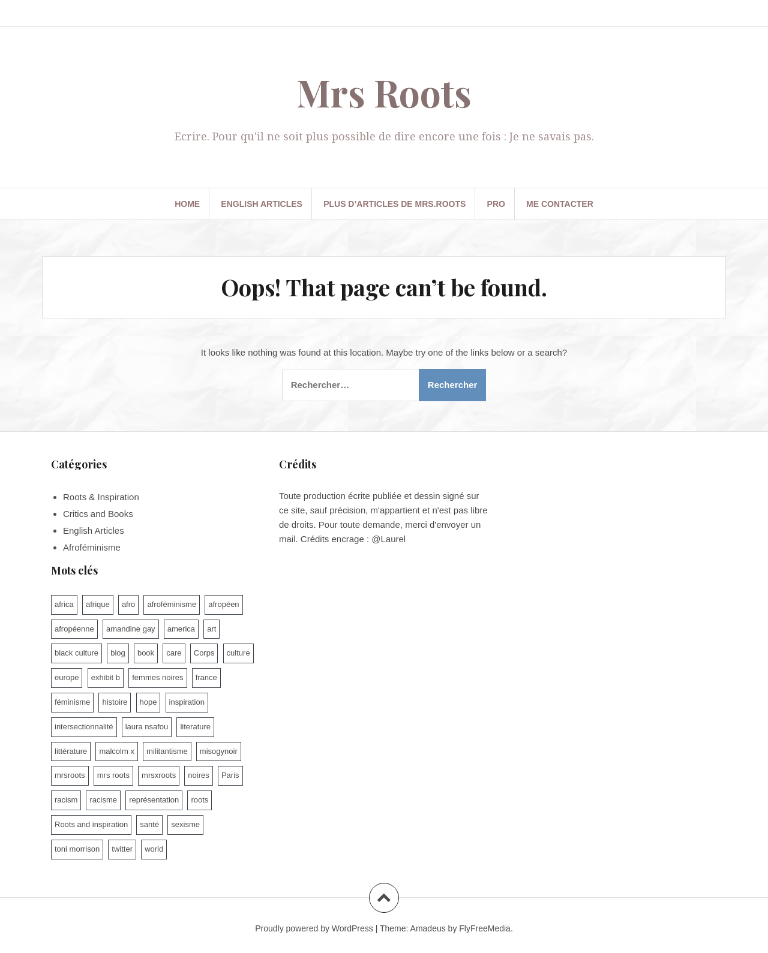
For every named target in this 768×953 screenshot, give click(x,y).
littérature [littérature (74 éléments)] (71, 751)
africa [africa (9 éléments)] (64, 604)
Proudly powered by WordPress (314, 928)
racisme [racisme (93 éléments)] (103, 799)
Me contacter (559, 204)
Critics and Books (98, 514)
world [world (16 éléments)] (154, 848)
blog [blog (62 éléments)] (117, 652)
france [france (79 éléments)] (206, 677)
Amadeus (428, 928)
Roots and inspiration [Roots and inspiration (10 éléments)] (91, 824)
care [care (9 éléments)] (173, 652)
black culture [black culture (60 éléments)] (76, 652)
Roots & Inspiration (101, 497)
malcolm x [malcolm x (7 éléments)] (116, 751)
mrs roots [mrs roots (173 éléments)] (113, 775)
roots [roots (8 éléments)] (199, 799)
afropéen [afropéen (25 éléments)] (223, 604)
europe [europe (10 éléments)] (67, 677)
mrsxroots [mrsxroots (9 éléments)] (159, 775)
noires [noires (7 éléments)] (198, 775)
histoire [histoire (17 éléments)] (114, 702)
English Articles (261, 204)
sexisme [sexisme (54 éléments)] (185, 824)
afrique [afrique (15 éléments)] (98, 604)
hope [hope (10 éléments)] (148, 702)
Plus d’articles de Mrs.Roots (394, 204)
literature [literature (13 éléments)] (195, 726)
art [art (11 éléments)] (211, 628)
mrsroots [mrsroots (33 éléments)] (70, 775)
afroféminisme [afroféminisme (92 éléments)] (171, 604)
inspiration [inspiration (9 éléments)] (187, 702)
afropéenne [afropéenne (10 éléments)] (74, 628)
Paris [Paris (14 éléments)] (230, 775)
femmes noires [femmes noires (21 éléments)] (157, 677)
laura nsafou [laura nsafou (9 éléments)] (147, 726)
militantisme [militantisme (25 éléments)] (167, 751)
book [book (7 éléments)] (145, 652)
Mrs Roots (384, 92)
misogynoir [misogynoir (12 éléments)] (219, 751)
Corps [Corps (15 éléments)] (204, 652)
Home (187, 204)
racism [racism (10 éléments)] (66, 799)
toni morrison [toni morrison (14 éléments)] (77, 848)
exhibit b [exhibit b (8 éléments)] (105, 677)
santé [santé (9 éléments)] (149, 824)
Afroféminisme (92, 547)
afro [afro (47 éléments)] (128, 604)
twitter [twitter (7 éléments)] (122, 848)
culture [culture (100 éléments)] (238, 652)
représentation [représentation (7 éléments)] (154, 799)
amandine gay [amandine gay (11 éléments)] (130, 628)
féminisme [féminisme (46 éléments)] (72, 702)
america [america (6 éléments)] (181, 628)
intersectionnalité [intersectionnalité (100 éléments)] (84, 726)
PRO (496, 204)
